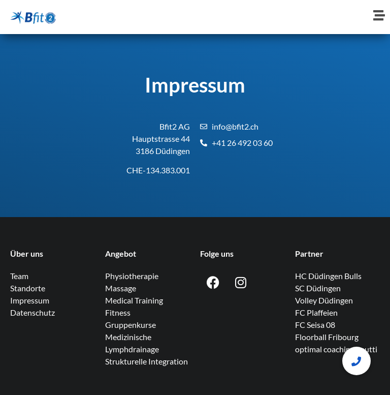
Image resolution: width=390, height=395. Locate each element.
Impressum (29, 300)
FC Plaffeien (316, 312)
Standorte (27, 288)
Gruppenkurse (130, 324)
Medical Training (134, 300)
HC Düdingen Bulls (328, 276)
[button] (356, 361)
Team (19, 276)
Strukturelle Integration (146, 361)
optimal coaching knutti (336, 349)
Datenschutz (32, 312)
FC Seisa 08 (315, 324)
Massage (120, 288)
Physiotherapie (131, 276)
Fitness (118, 312)
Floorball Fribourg (327, 337)
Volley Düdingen (324, 300)
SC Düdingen (318, 288)
